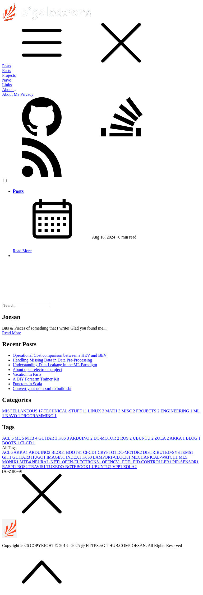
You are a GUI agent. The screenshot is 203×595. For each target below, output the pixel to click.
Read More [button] (11, 333)
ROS (126, 438)
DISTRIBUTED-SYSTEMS (168, 452)
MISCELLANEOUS (23, 411)
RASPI (9, 466)
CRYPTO (107, 452)
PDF (127, 462)
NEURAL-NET (47, 462)
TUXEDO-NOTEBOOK (69, 466)
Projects (9, 75)
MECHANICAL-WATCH (155, 457)
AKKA (178, 438)
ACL (8, 438)
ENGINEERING (176, 411)
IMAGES (56, 457)
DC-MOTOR (107, 438)
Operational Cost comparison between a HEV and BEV (60, 355)
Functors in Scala (27, 384)
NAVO (13, 415)
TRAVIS (37, 466)
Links (7, 85)
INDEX (74, 457)
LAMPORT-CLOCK (112, 457)
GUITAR (48, 438)
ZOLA (162, 438)
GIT (7, 457)
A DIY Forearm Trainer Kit (36, 379)
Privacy (26, 94)
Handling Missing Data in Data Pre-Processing (52, 360)
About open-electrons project (37, 369)
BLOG (193, 438)
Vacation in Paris (27, 374)
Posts (6, 66)
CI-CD (27, 443)
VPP (117, 466)
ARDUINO (82, 438)
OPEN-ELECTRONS (82, 462)
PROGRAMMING (39, 415)
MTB (32, 438)
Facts (6, 70)
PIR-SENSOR (185, 462)
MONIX (11, 462)
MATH (113, 411)
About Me (10, 94)
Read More (22, 251)
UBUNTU (144, 438)
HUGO (39, 457)
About (9, 89)
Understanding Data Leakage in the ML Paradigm (55, 365)
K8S (64, 438)
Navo (6, 80)
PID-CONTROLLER (152, 462)
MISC (129, 411)
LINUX (96, 411)
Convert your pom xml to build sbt (42, 388)
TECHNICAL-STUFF (66, 411)
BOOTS (11, 443)
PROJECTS (148, 411)
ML (20, 438)
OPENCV (112, 462)
